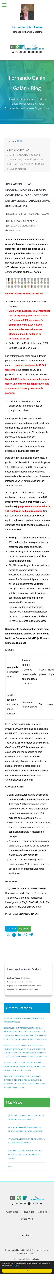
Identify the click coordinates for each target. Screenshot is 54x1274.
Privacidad (28, 1211)
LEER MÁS (16, 1266)
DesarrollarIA (33, 1259)
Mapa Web (27, 1218)
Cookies (42, 1211)
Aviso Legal (12, 1211)
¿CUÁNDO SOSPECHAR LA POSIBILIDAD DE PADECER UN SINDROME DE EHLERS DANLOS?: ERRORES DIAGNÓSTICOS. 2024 (24, 1066)
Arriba (27, 1235)
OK (27, 1271)
